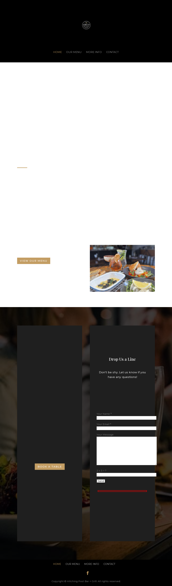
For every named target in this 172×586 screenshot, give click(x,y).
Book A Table (50, 466)
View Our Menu (33, 260)
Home (57, 52)
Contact (112, 52)
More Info (94, 52)
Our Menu (74, 52)
